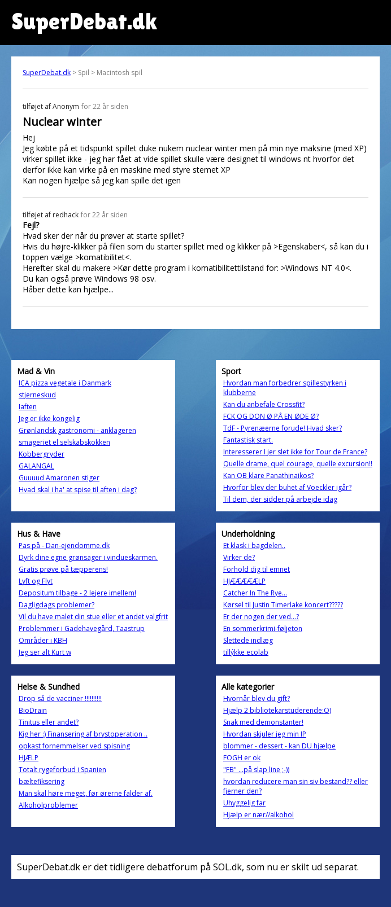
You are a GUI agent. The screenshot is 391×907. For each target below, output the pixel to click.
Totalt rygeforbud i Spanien (62, 769)
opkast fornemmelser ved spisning (74, 746)
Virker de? (239, 557)
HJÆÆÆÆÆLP (244, 581)
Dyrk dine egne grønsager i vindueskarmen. (88, 557)
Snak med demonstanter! (263, 722)
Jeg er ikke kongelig (49, 418)
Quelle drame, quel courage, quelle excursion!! (297, 463)
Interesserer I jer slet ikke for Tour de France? (295, 452)
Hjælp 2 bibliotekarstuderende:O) (277, 710)
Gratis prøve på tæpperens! (63, 569)
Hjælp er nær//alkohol (258, 815)
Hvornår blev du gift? (256, 698)
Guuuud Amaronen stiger (59, 478)
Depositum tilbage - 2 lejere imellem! (77, 593)
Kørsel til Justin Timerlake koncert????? (283, 605)
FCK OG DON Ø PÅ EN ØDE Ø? (271, 416)
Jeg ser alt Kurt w (45, 652)
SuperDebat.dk (47, 72)
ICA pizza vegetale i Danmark (65, 383)
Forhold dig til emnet (256, 569)
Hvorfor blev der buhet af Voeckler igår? (287, 487)
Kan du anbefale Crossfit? (264, 404)
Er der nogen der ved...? (261, 616)
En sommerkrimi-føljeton (262, 628)
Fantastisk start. (248, 440)
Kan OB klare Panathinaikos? (268, 475)
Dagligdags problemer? (56, 605)
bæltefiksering (41, 781)
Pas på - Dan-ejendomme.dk (64, 545)
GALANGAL (36, 466)
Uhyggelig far (244, 803)
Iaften (28, 406)
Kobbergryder (41, 454)
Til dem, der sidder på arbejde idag (280, 499)
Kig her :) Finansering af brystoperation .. (83, 734)
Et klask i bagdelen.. (254, 545)
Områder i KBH (43, 640)
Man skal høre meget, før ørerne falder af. (86, 793)
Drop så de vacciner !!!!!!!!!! (60, 698)
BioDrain (33, 710)
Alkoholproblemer (48, 805)
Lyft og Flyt (36, 581)
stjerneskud (37, 395)
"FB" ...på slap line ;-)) (256, 769)
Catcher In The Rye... (255, 593)
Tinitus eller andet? (49, 722)
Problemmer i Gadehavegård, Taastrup (82, 628)
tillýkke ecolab (245, 652)
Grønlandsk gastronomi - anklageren (77, 430)
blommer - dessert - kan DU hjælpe (279, 746)
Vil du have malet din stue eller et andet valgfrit (93, 616)
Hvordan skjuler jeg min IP (264, 734)
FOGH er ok (241, 758)
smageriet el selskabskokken (64, 442)
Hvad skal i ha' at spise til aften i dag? (78, 489)
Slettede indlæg (248, 640)
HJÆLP (28, 758)
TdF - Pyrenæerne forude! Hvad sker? (282, 428)
